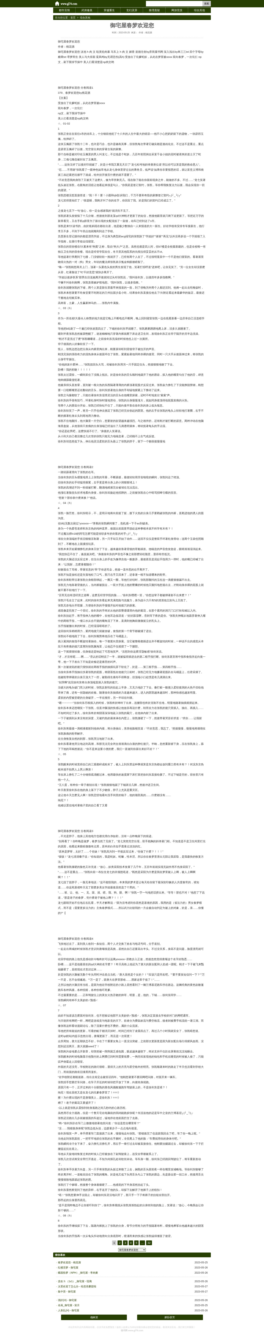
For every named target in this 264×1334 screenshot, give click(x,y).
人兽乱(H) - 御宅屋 (68, 1310)
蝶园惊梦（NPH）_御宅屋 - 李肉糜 (78, 1272)
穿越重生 (109, 10)
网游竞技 (176, 10)
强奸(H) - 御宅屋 (67, 1300)
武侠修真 (86, 10)
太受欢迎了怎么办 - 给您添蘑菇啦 (77, 1286)
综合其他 (199, 10)
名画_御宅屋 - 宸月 (69, 1305)
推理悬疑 (154, 10)
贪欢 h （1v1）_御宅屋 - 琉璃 (75, 1281)
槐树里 (94, 1317)
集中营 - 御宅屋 (67, 1291)
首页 (73, 17)
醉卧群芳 (170, 1317)
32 (149, 1242)
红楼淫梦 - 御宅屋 (68, 1267)
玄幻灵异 (131, 10)
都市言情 (64, 10)
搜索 (206, 3)
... (142, 1242)
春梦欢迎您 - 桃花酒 (69, 1262)
